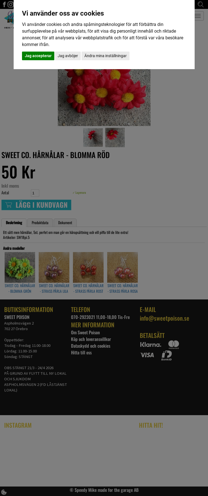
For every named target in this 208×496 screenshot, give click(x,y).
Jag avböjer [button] (68, 56)
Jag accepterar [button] (38, 56)
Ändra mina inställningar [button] (105, 56)
